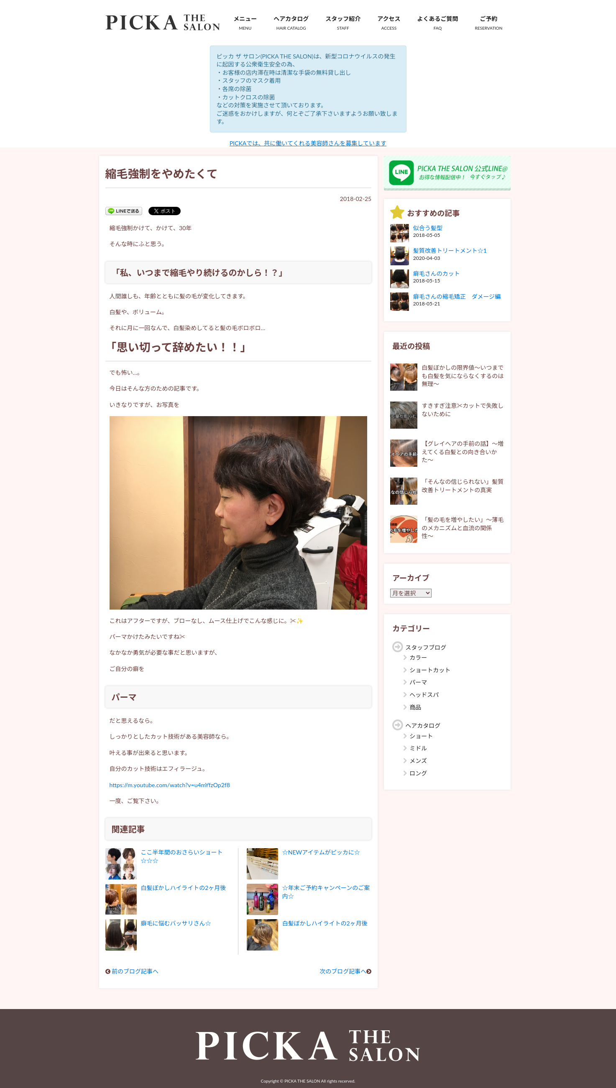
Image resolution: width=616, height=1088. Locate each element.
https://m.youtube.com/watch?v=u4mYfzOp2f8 (170, 784)
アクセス (388, 23)
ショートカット (429, 670)
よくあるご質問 (437, 23)
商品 (415, 707)
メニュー (245, 23)
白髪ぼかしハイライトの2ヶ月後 (183, 887)
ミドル (418, 748)
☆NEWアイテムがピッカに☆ (321, 852)
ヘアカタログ (291, 23)
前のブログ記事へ (135, 971)
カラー (418, 657)
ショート (421, 736)
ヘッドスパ (424, 694)
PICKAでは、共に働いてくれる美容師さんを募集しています (308, 143)
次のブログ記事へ (343, 971)
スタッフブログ (425, 647)
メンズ (418, 760)
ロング (418, 773)
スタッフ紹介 (342, 23)
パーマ (418, 682)
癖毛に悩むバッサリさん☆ (176, 923)
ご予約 (489, 23)
